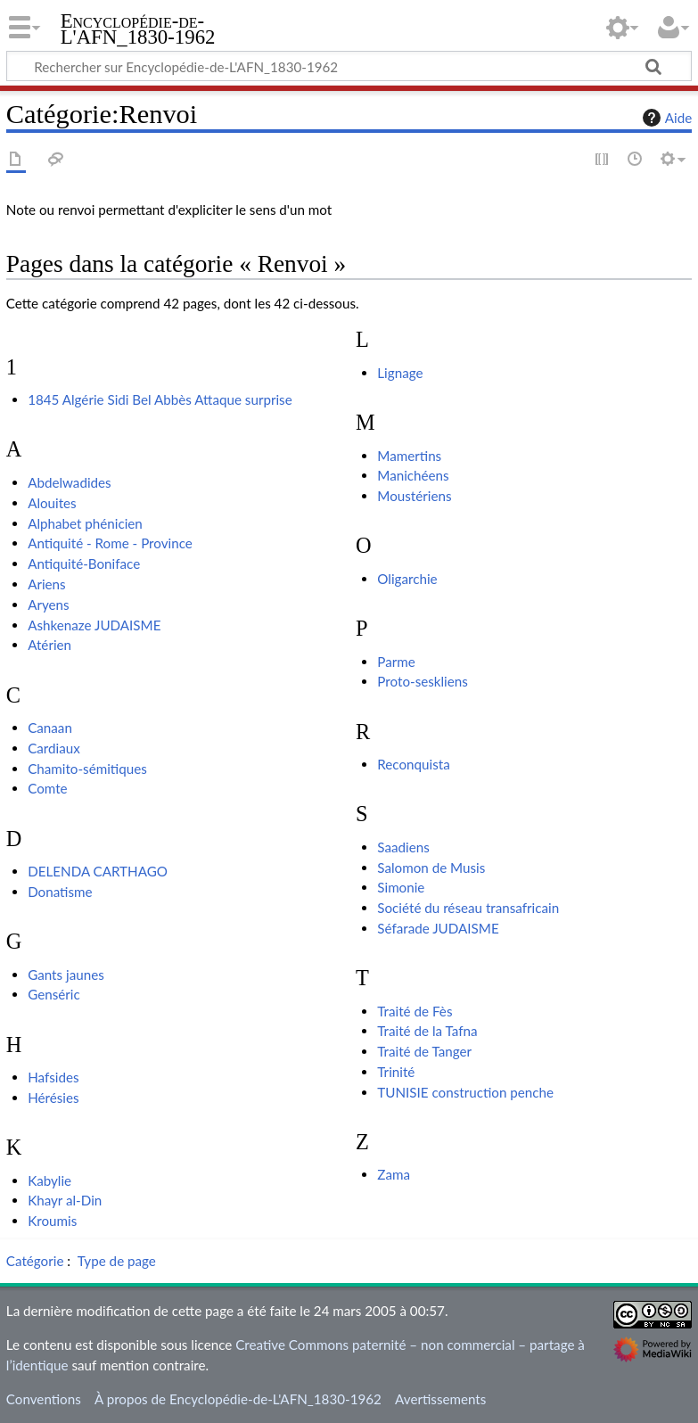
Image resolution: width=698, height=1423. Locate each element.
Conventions (43, 1399)
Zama (393, 1174)
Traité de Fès (414, 1011)
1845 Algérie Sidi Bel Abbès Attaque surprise (160, 399)
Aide (665, 118)
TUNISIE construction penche (465, 1092)
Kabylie (49, 1180)
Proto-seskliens (422, 681)
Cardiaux (54, 748)
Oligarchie (407, 579)
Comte (47, 788)
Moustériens (414, 496)
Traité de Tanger (424, 1051)
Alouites (52, 503)
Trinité (396, 1072)
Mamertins (409, 456)
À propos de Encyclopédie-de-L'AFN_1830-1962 (238, 1399)
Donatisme (60, 892)
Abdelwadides (69, 482)
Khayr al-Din (65, 1200)
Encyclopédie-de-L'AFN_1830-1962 (138, 29)
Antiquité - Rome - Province (110, 543)
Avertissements (440, 1399)
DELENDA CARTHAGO (98, 871)
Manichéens (412, 475)
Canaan (50, 728)
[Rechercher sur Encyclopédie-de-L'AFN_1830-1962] (349, 66)
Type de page (117, 1261)
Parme (396, 662)
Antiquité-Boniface (84, 563)
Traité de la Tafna (427, 1031)
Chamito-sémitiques (87, 769)
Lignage (400, 373)
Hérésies (53, 1098)
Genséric (54, 994)
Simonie (400, 887)
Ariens (47, 584)
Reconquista (413, 764)
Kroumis (52, 1221)
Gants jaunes (66, 974)
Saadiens (403, 847)
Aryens (48, 604)
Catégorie (35, 1261)
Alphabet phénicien (85, 523)
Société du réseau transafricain (468, 908)
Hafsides (53, 1077)
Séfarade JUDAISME (437, 928)
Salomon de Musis (431, 868)
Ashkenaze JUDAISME (94, 625)
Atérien (49, 645)
